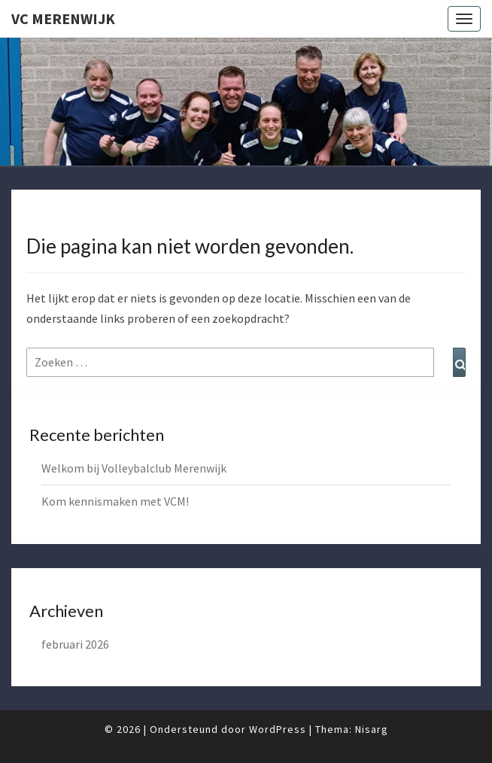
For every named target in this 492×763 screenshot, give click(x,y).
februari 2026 (75, 644)
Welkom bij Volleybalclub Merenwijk (133, 468)
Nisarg (371, 729)
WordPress (277, 729)
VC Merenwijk (63, 18)
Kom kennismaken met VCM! (115, 501)
